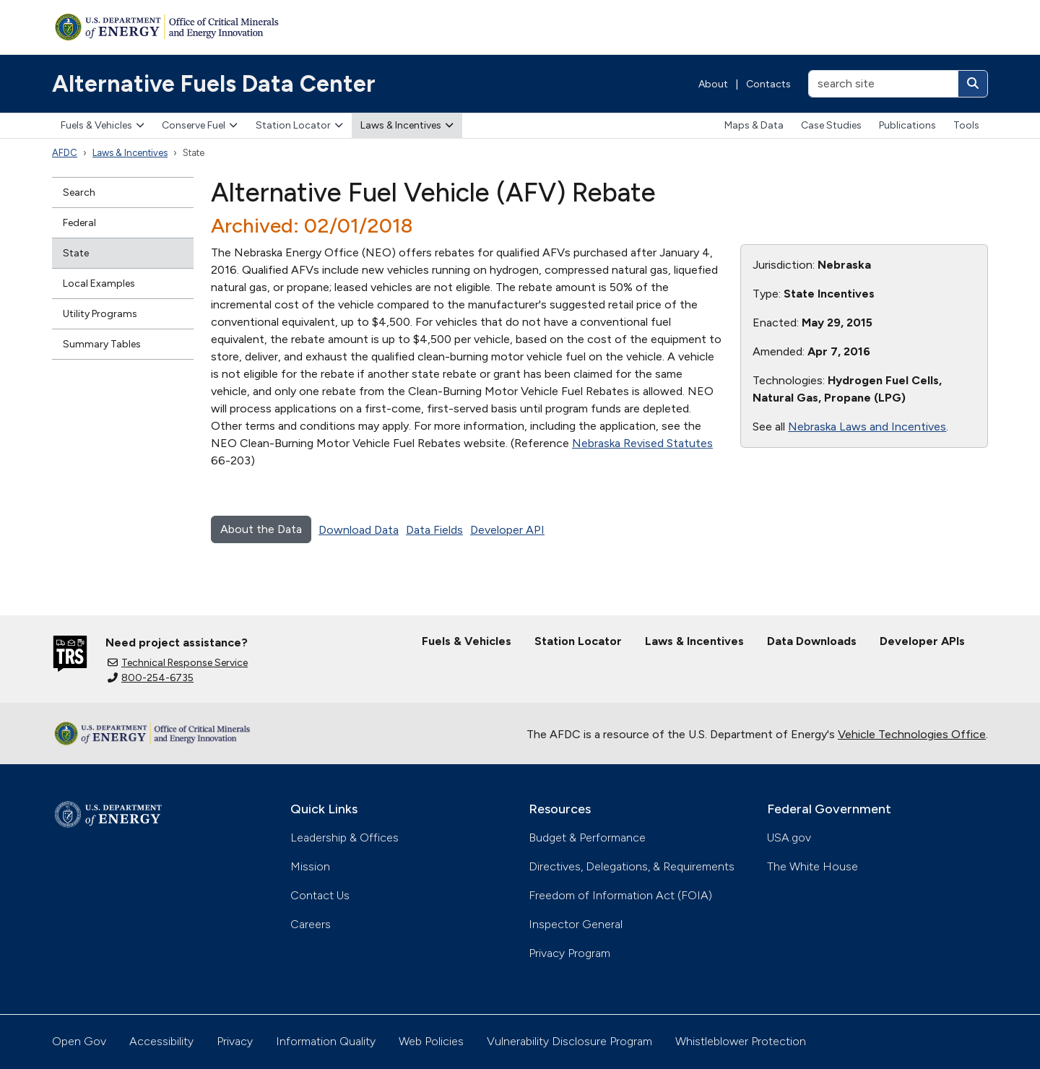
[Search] (973, 84)
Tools (966, 125)
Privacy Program (569, 953)
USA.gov (789, 837)
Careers (310, 924)
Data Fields (434, 530)
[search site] (883, 84)
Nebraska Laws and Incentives (867, 426)
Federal (79, 223)
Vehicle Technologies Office (912, 734)
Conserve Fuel (200, 125)
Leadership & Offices (344, 837)
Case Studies (831, 125)
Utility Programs (100, 314)
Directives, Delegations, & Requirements (631, 866)
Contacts (768, 84)
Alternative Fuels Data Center (214, 84)
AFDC (64, 152)
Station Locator (299, 125)
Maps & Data (754, 125)
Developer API (507, 530)
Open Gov (79, 1041)
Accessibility (161, 1041)
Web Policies (431, 1041)
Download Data (358, 530)
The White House (812, 866)
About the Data (261, 529)
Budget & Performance (587, 837)
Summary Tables (102, 344)
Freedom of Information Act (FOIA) (620, 895)
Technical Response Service (178, 663)
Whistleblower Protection (740, 1041)
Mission (310, 866)
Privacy (235, 1041)
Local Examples (99, 283)
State (76, 253)
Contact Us (320, 895)
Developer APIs (922, 641)
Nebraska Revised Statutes (642, 443)
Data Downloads (812, 641)
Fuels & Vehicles (102, 125)
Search (79, 192)
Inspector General (576, 924)
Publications (907, 125)
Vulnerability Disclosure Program (569, 1041)
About (713, 84)
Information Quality (326, 1041)
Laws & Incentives (407, 125)
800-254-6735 (151, 678)
